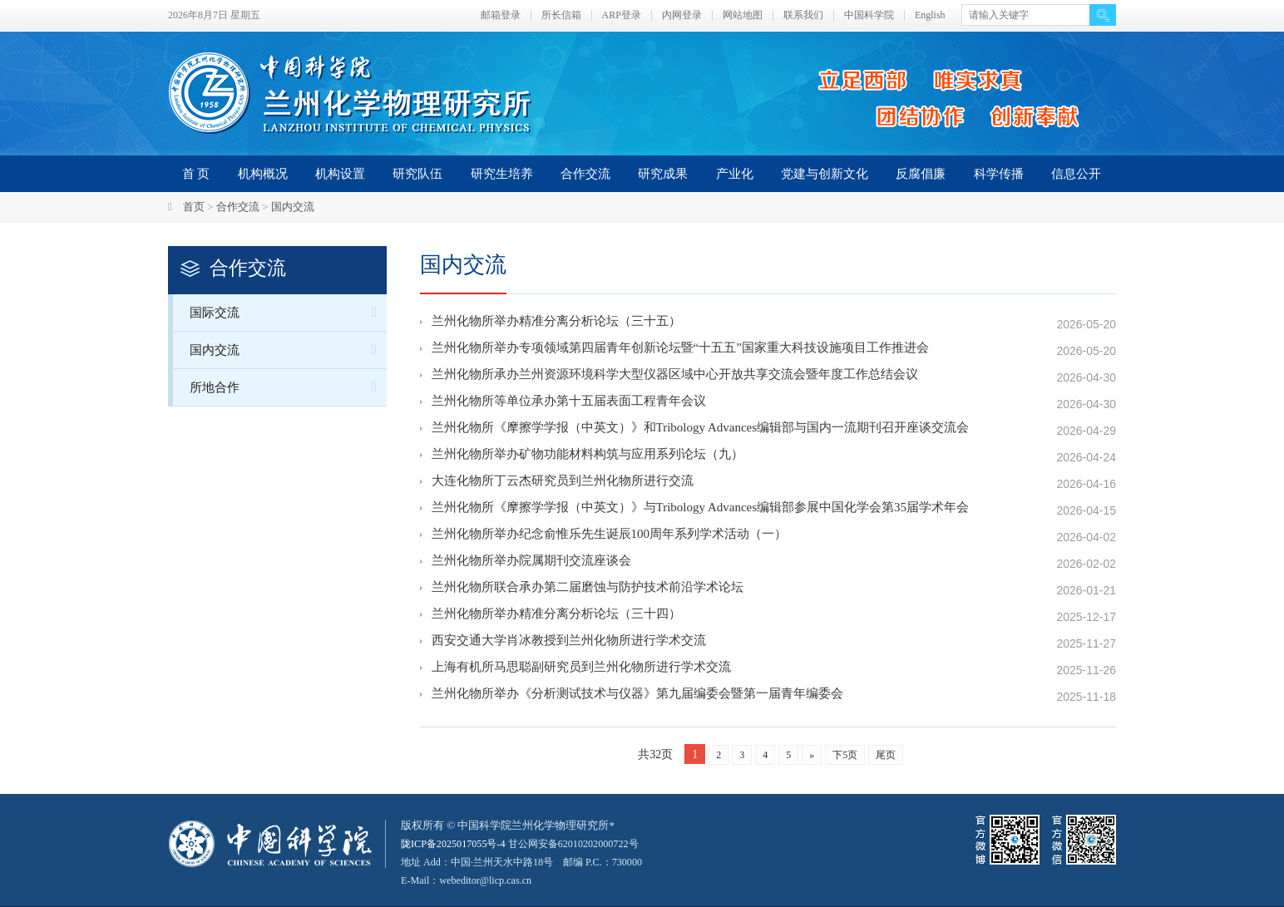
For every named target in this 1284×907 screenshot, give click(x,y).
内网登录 (682, 15)
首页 (194, 206)
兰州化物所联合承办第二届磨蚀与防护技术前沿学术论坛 (587, 590)
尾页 (886, 755)
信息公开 (1076, 173)
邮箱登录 (501, 15)
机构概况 (263, 173)
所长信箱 (561, 15)
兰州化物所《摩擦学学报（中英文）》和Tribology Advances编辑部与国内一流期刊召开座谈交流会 (701, 430)
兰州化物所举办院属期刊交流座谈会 (531, 563)
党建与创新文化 (824, 173)
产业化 (734, 173)
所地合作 (288, 387)
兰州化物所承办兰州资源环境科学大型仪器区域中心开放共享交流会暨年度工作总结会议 (675, 377)
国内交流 (292, 206)
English (930, 15)
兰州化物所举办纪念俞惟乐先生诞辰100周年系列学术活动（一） (610, 537)
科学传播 (999, 173)
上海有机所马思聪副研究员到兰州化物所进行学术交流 (581, 670)
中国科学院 (869, 15)
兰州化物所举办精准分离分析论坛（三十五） (556, 324)
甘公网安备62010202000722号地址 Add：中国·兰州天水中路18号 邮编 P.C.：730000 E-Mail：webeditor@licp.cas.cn (531, 861)
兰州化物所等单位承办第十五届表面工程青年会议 (569, 404)
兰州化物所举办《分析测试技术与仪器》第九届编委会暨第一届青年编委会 (637, 696)
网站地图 (743, 15)
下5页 (844, 755)
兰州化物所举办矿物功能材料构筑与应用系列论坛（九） (587, 457)
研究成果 (663, 173)
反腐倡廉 (921, 173)
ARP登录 (621, 15)
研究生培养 (502, 173)
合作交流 (585, 173)
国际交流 (288, 312)
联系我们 (803, 15)
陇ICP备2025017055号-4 (457, 843)
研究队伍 (417, 173)
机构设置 (340, 173)
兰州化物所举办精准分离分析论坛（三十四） (556, 617)
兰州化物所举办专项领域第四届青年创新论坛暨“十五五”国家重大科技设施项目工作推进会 (680, 350)
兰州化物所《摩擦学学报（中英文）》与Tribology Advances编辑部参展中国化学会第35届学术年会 (701, 510)
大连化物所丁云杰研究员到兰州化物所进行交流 (563, 483)
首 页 (196, 173)
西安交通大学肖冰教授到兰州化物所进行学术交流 (569, 643)
